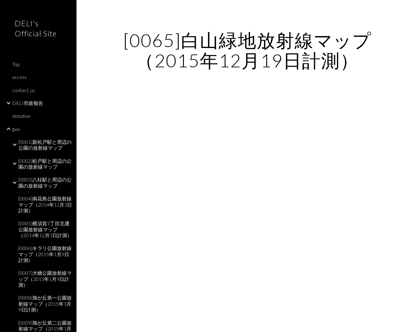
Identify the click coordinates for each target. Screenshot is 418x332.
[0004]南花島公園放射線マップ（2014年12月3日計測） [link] (45, 204)
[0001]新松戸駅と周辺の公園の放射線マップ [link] (45, 145)
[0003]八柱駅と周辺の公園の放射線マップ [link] (45, 182)
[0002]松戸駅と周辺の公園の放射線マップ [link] (45, 164)
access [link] (19, 77)
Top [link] (16, 64)
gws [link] (16, 129)
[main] (247, 50)
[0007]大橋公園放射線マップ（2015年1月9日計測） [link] (45, 279)
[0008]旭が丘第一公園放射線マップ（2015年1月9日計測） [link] (45, 303)
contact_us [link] (23, 90)
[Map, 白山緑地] (247, 202)
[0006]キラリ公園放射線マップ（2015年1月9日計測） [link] (45, 254)
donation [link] (21, 116)
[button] (410, 8)
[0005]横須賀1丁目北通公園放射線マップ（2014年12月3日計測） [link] (45, 229)
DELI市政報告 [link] (27, 103)
